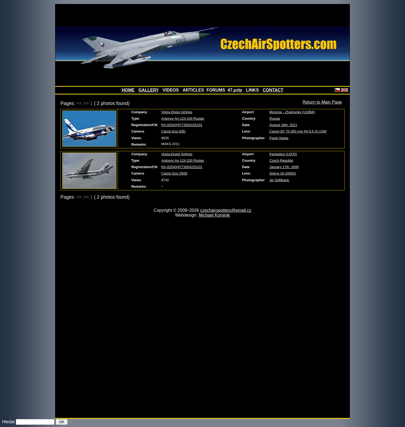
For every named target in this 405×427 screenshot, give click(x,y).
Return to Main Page (322, 102)
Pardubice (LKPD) (283, 154)
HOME (128, 90)
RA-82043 (169, 125)
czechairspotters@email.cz (225, 210)
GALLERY (148, 90)
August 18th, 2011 (283, 125)
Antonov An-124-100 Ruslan (182, 118)
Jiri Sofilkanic (279, 180)
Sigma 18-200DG (282, 173)
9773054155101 (190, 125)
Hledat (8, 422)
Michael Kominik (214, 215)
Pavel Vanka (278, 138)
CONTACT (273, 90)
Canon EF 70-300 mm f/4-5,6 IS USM (297, 131)
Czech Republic (281, 160)
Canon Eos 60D (173, 131)
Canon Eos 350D (174, 173)
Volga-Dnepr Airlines (176, 112)
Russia (274, 118)
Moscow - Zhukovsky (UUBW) (292, 112)
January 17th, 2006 (284, 167)
